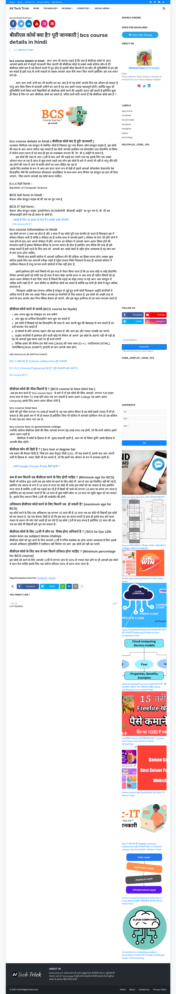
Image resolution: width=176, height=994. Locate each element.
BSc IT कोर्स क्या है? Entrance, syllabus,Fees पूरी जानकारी (38, 361)
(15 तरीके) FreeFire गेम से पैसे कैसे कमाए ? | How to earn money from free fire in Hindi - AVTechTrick (143, 741)
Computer (22, 29)
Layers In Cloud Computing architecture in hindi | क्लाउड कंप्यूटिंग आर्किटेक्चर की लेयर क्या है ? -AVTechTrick (143, 901)
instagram (126, 128)
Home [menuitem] (36, 8)
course (52, 578)
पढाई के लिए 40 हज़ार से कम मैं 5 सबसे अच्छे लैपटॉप (41, 219)
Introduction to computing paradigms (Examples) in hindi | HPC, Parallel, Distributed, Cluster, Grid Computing (143, 955)
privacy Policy (43, 2)
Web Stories (57, 2)
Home (12, 2)
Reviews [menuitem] (66, 8)
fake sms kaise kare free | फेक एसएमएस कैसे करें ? (143, 497)
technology (127, 137)
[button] (164, 8)
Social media (128, 120)
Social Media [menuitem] (102, 8)
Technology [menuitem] (50, 8)
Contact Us (29, 2)
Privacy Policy (160, 989)
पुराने (115, 604)
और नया (14, 604)
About (19, 2)
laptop (125, 133)
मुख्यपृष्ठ (13, 29)
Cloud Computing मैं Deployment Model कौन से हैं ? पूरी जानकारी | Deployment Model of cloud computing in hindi (144, 633)
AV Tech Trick (19, 8)
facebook (126, 124)
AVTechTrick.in (129, 79)
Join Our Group (140, 35)
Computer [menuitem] (83, 8)
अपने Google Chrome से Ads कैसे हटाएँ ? (36, 466)
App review (127, 111)
